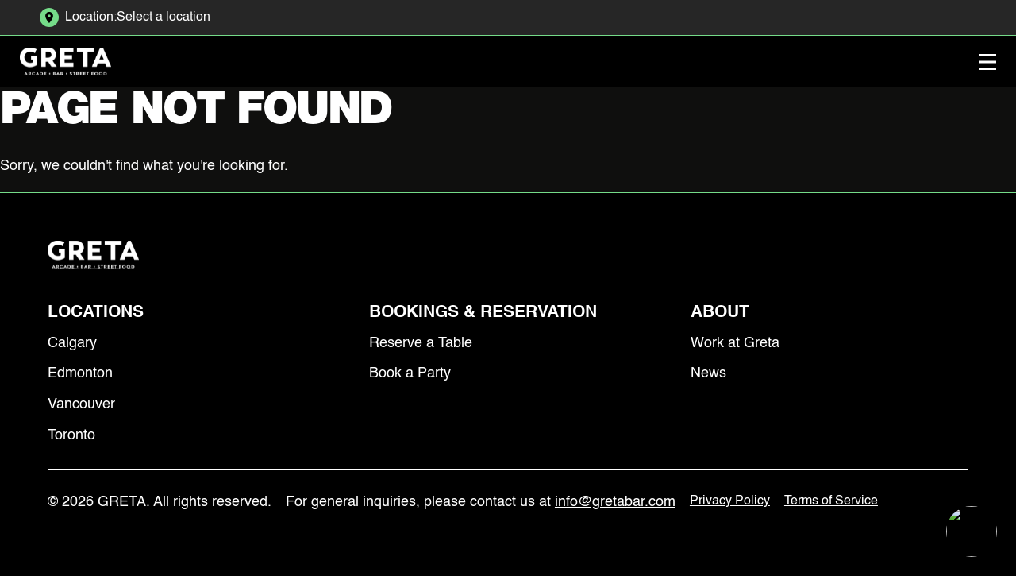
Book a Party (410, 373)
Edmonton (80, 373)
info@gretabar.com (615, 502)
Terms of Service (831, 501)
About (720, 312)
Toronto (71, 435)
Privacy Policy (730, 501)
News (708, 373)
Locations (96, 312)
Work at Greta (735, 343)
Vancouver (81, 404)
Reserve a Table (420, 343)
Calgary (72, 343)
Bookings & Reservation (483, 312)
